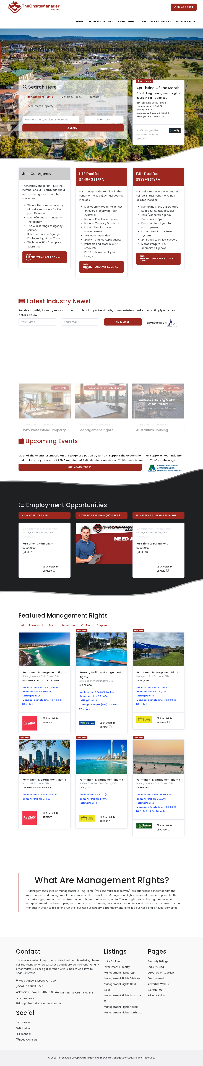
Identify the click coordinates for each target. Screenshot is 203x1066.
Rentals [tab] (88, 97)
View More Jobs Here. (35, 515)
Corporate (103, 625)
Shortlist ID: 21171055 (50, 720)
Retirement (69, 625)
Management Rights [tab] (34, 97)
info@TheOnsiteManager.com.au (40, 1003)
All (22, 625)
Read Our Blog (26, 1039)
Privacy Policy (156, 995)
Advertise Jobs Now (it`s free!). (100, 515)
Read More (31, 421)
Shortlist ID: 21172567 (50, 815)
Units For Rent (112, 961)
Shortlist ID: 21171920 (50, 568)
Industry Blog (186, 21)
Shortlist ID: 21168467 (107, 819)
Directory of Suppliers (161, 972)
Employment (126, 21)
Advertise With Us (159, 984)
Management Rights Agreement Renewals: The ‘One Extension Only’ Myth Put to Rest (100, 383)
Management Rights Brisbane (122, 978)
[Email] (80, 322)
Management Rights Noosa (121, 1007)
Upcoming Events (48, 441)
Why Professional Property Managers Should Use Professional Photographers (44, 383)
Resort (52, 625)
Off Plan (86, 625)
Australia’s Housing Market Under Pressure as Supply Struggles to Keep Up (156, 383)
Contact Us (155, 990)
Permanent (36, 625)
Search (67, 127)
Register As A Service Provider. (157, 515)
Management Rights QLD (119, 972)
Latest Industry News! (55, 301)
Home (79, 21)
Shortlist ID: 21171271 (107, 725)
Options (98, 119)
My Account (183, 7)
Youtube (23, 1022)
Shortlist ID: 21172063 (164, 720)
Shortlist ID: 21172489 (164, 827)
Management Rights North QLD (123, 1012)
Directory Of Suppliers (155, 21)
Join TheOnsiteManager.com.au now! (44, 257)
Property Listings (101, 21)
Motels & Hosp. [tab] (65, 97)
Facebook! (24, 1034)
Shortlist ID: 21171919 (164, 568)
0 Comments (46, 372)
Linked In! (23, 1028)
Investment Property (117, 967)
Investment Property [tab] (34, 106)
